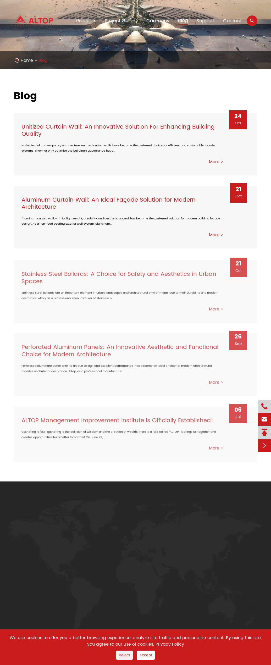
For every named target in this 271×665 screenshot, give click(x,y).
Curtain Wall (27, 571)
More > (216, 162)
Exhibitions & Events (104, 551)
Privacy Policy (170, 644)
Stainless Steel (28, 541)
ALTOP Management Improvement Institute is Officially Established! (117, 422)
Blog (183, 20)
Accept (145, 655)
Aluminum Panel (31, 531)
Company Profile (101, 531)
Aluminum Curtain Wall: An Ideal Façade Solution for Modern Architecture (108, 203)
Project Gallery (121, 21)
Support (205, 21)
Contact (232, 21)
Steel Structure (29, 551)
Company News (100, 541)
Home (27, 60)
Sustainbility (96, 561)
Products (28, 512)
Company (157, 21)
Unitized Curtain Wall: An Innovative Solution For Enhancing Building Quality (118, 130)
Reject (124, 655)
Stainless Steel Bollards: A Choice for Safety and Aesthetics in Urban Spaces (118, 279)
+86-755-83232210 (38, 5)
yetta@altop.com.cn (98, 5)
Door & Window (30, 561)
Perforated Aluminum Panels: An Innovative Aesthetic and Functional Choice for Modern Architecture (119, 352)
